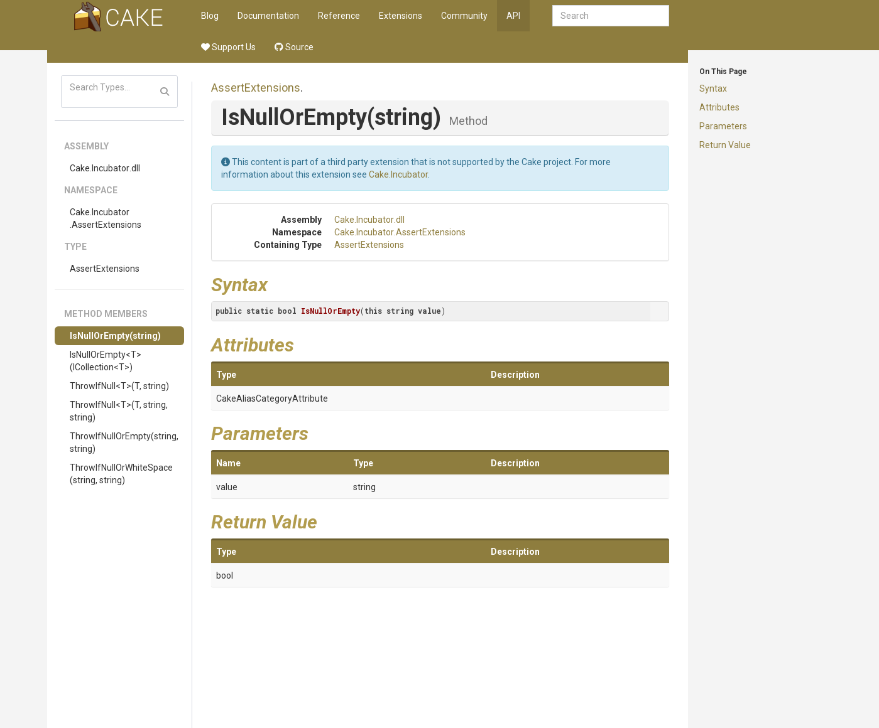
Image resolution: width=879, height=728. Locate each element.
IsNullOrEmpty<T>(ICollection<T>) (105, 361)
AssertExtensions (104, 269)
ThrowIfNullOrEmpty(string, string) (124, 442)
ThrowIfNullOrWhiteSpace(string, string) (121, 474)
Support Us (228, 47)
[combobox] (610, 15)
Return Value (725, 145)
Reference (339, 16)
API (513, 16)
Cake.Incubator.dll (105, 168)
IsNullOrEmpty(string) (115, 336)
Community (464, 16)
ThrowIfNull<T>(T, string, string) (119, 411)
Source (294, 47)
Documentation (268, 16)
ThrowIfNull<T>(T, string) (119, 386)
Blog (210, 16)
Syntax (713, 88)
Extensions (400, 16)
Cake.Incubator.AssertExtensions (105, 218)
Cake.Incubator (398, 174)
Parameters (723, 126)
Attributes (719, 107)
